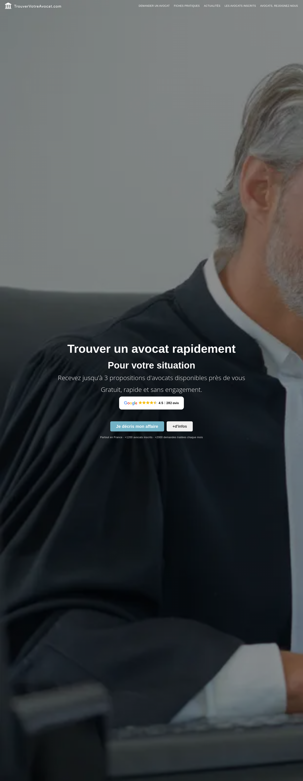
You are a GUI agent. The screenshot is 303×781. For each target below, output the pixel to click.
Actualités (212, 5)
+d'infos (180, 426)
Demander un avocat (154, 5)
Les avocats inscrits (240, 5)
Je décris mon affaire (137, 426)
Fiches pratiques (187, 5)
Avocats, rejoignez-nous (279, 5)
